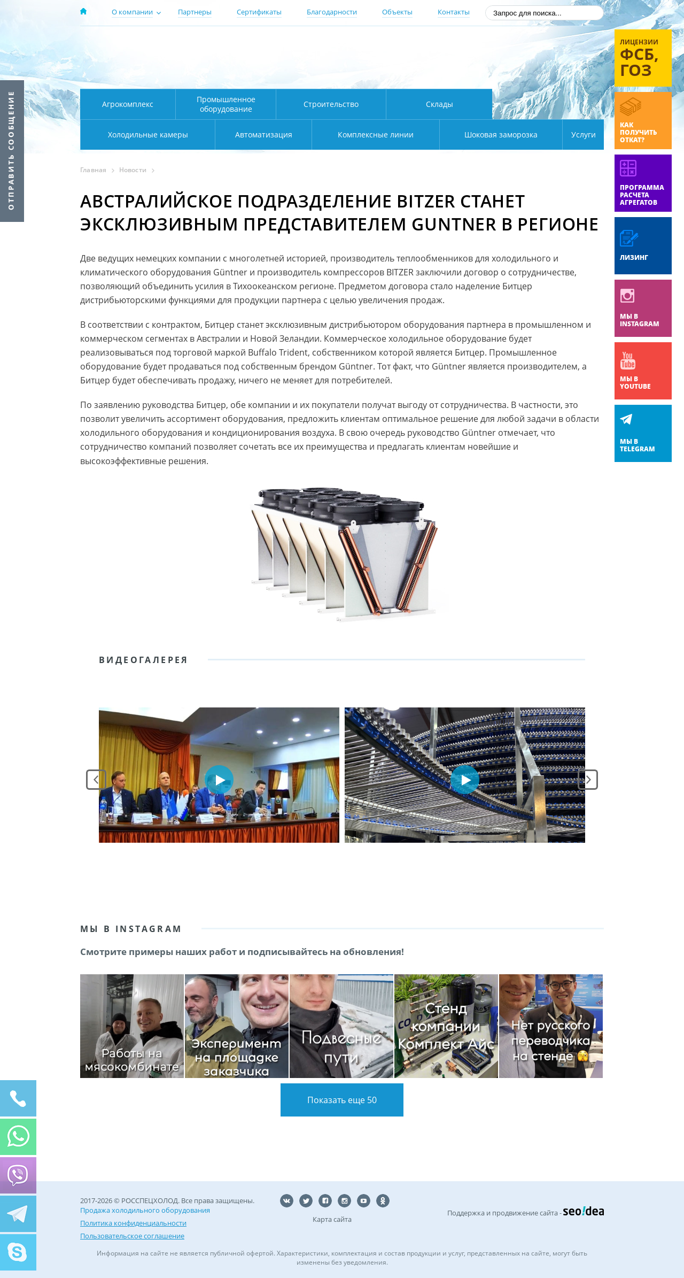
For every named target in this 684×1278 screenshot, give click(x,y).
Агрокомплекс (127, 104)
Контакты (454, 12)
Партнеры (195, 12)
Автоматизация (145, 134)
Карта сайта (332, 1219)
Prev (96, 779)
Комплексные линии (296, 134)
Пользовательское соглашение (132, 1236)
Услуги (576, 134)
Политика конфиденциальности (133, 1223)
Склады (439, 104)
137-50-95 (517, 44)
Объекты (397, 12)
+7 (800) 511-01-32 (517, 59)
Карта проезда (289, 76)
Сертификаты (259, 12)
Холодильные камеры (548, 104)
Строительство (331, 104)
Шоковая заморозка (465, 134)
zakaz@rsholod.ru (534, 75)
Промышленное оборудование (226, 104)
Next (588, 779)
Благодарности (332, 12)
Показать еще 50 (342, 1100)
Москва (268, 44)
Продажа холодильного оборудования (145, 1210)
